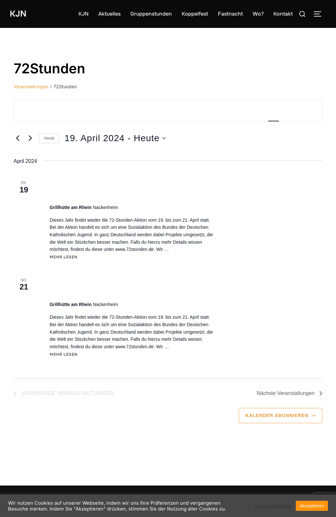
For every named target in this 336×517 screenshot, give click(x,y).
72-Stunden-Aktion (84, 194)
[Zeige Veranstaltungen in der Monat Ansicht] (293, 111)
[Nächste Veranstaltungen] (30, 138)
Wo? (258, 13)
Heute (49, 138)
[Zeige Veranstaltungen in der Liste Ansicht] (273, 111)
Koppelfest (195, 13)
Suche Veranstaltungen (219, 110)
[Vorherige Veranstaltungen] (17, 138)
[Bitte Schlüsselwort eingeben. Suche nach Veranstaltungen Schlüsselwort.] (95, 111)
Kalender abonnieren (277, 415)
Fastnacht (230, 13)
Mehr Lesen (64, 257)
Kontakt (283, 13)
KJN (18, 13)
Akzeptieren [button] (312, 505)
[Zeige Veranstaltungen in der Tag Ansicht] (310, 111)
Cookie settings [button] (273, 506)
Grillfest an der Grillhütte (95, 291)
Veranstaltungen (31, 86)
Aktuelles (109, 13)
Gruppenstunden (151, 13)
